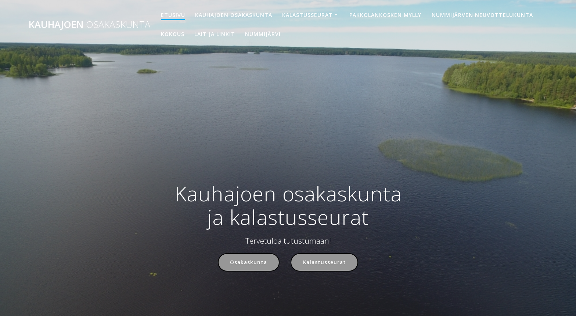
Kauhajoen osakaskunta (233, 14)
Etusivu (173, 14)
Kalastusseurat (307, 14)
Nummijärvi (263, 33)
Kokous (172, 33)
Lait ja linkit (214, 33)
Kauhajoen (89, 24)
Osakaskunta (248, 262)
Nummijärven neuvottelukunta (482, 14)
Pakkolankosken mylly (385, 14)
